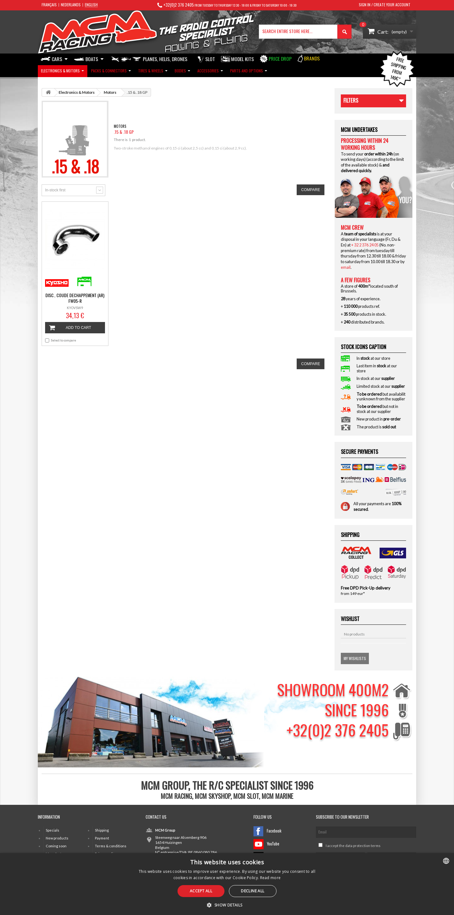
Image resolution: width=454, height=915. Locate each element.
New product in (379, 419)
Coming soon (56, 846)
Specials (52, 830)
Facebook (267, 831)
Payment (102, 838)
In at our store (373, 358)
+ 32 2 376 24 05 (365, 245)
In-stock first (55, 190)
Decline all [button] (252, 891)
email (346, 267)
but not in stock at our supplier (377, 409)
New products (57, 838)
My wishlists (355, 658)
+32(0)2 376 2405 (178, 5)
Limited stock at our (381, 386)
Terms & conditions (110, 846)
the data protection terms (360, 846)
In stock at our (376, 378)
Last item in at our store (377, 368)
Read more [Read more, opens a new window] (270, 877)
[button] (227, 904)
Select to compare (63, 340)
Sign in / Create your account (384, 4)
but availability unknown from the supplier (381, 396)
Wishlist (350, 619)
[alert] (227, 884)
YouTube (266, 844)
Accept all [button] (201, 891)
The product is (376, 427)
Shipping (102, 830)
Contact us (156, 817)
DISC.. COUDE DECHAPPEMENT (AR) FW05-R (74, 298)
